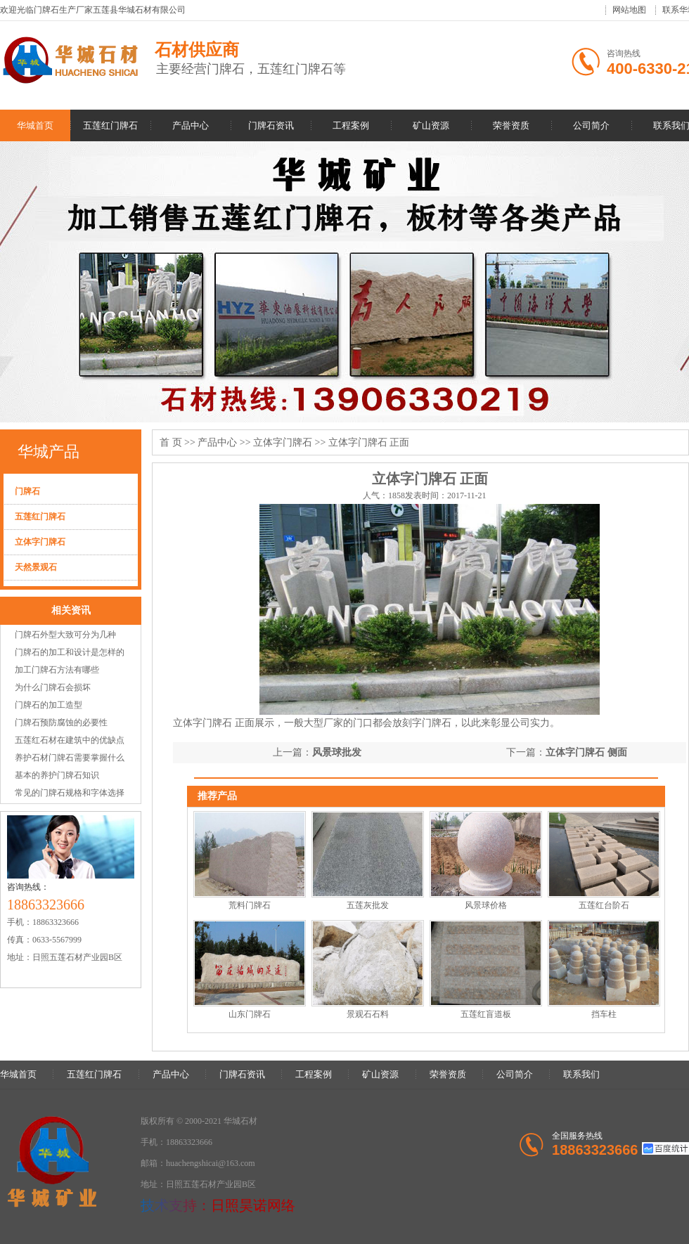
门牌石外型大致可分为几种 (65, 635)
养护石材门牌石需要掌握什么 (69, 758)
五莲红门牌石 (110, 125)
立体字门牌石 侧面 (586, 752)
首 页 (171, 442)
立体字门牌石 (40, 542)
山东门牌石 (249, 1014)
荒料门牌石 (249, 905)
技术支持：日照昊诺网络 (218, 1205)
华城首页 (35, 125)
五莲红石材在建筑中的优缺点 (69, 740)
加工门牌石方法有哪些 (57, 670)
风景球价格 (486, 905)
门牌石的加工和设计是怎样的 (69, 652)
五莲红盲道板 (486, 1014)
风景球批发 (336, 752)
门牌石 (27, 491)
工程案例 (351, 125)
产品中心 (190, 125)
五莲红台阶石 (604, 905)
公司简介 (591, 125)
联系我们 (581, 1074)
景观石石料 (368, 1014)
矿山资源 (431, 125)
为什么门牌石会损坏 (53, 687)
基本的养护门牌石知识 (57, 775)
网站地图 (629, 10)
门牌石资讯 (271, 125)
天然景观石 (36, 567)
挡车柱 (604, 1014)
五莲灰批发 (368, 905)
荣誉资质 (511, 125)
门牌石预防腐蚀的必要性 (61, 722)
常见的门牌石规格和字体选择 (69, 793)
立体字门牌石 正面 (369, 442)
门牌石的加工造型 (48, 705)
